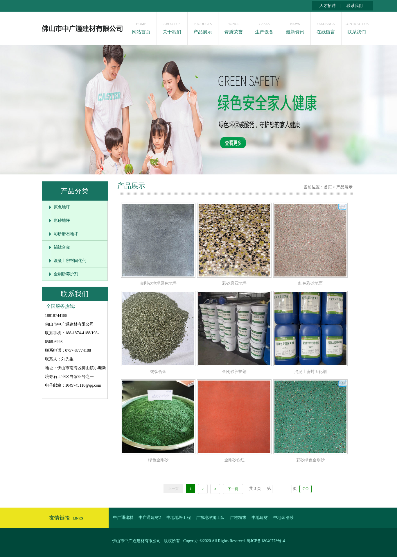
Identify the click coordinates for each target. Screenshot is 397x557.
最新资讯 (295, 26)
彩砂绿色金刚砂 (310, 460)
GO (305, 489)
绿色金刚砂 (158, 460)
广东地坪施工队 (210, 517)
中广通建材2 (150, 517)
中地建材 (260, 517)
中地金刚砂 (283, 517)
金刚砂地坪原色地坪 (158, 283)
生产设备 (264, 26)
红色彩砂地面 (310, 283)
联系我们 (354, 5)
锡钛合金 (62, 247)
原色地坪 (62, 207)
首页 (328, 187)
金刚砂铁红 (234, 460)
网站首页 (141, 26)
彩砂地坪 (62, 220)
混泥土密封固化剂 (310, 371)
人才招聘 (327, 5)
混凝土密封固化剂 (70, 260)
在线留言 (326, 26)
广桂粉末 (238, 517)
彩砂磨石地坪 (66, 234)
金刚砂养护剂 (66, 274)
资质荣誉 (233, 26)
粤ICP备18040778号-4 (266, 541)
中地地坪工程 (178, 517)
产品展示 (203, 26)
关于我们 (172, 26)
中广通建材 (123, 517)
